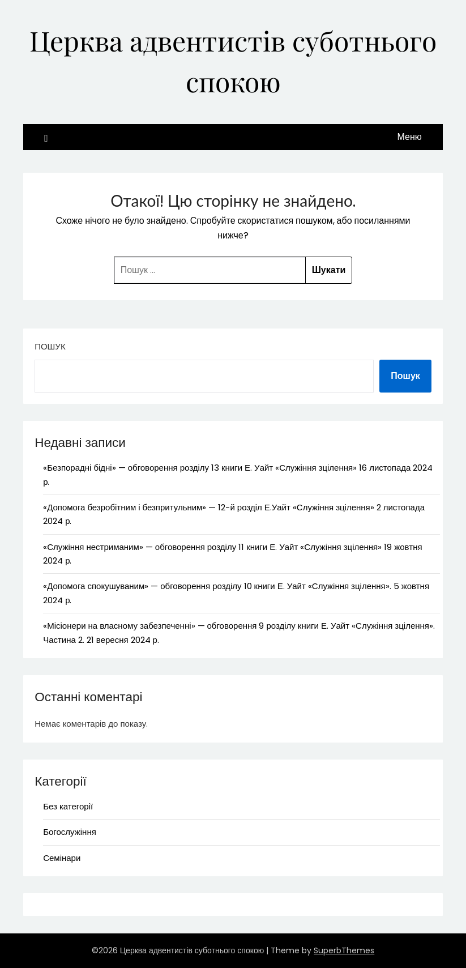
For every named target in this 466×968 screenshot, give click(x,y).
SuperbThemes (344, 950)
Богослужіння (69, 832)
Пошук (50, 346)
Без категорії (68, 806)
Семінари (61, 858)
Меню (409, 136)
